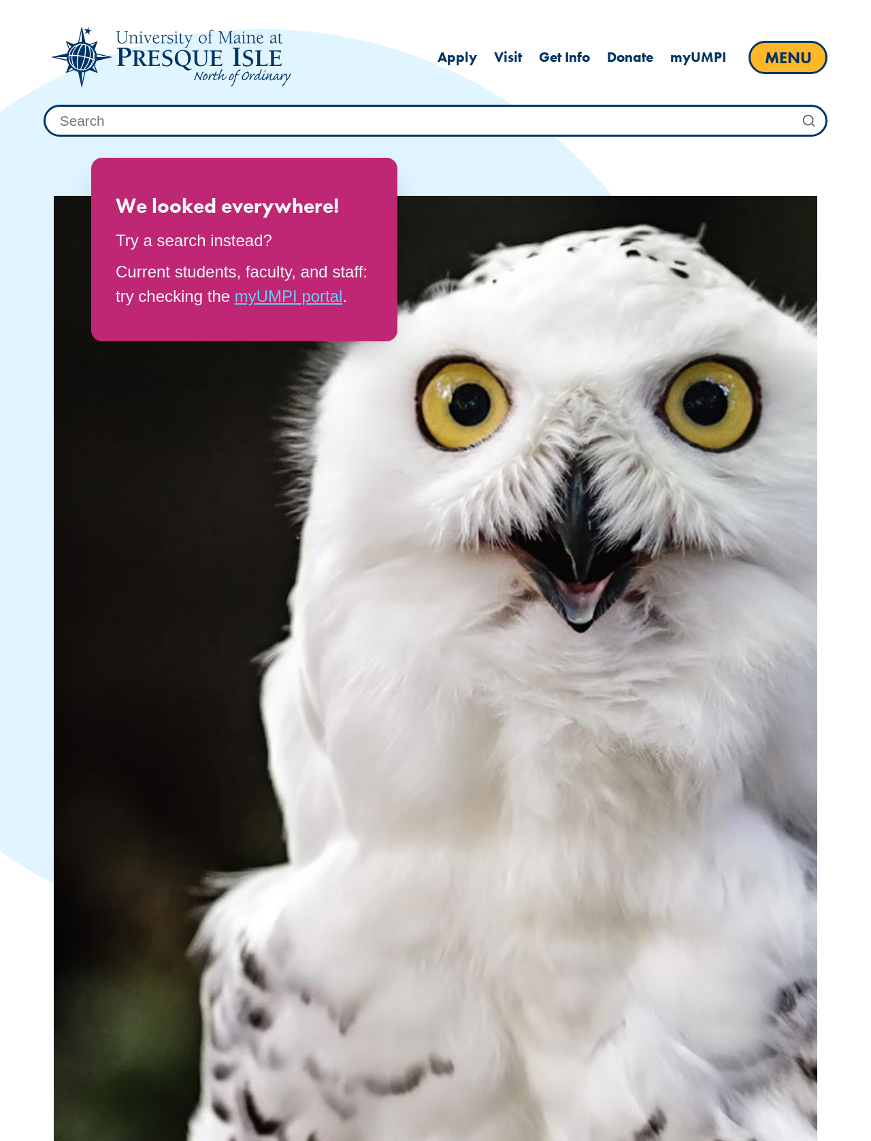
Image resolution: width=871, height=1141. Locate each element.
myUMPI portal (289, 296)
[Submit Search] (809, 121)
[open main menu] (788, 57)
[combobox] (435, 121)
